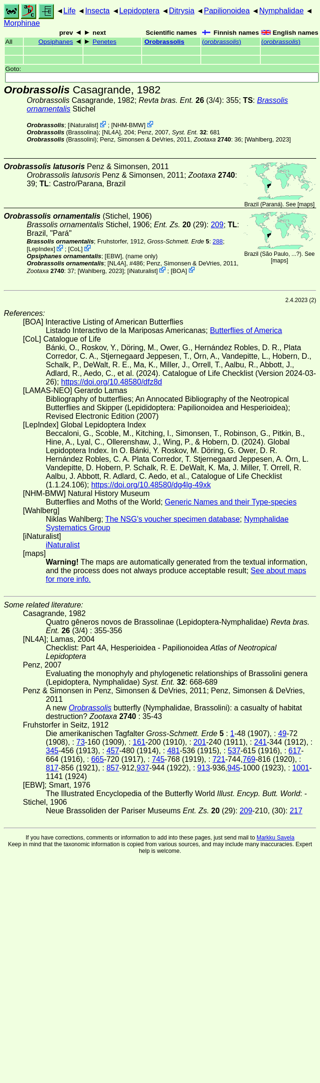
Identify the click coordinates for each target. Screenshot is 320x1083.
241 (260, 742)
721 (219, 759)
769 (249, 759)
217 (295, 811)
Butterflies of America (246, 330)
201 (200, 742)
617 (295, 751)
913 (203, 768)
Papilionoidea (226, 11)
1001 (301, 768)
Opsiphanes (55, 41)
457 (112, 751)
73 (80, 742)
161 (139, 742)
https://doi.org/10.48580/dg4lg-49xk (151, 485)
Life (69, 11)
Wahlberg (259, 139)
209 (217, 225)
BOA (178, 270)
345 (52, 751)
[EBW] (113, 256)
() (221, 41)
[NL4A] (111, 132)
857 (112, 768)
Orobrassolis (165, 41)
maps (306, 204)
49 (282, 733)
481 (173, 751)
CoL (75, 249)
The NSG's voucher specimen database (172, 519)
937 (142, 768)
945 (233, 768)
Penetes (104, 41)
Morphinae (22, 23)
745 (158, 759)
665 (97, 759)
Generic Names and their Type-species (231, 502)
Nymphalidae (281, 11)
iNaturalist (83, 125)
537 (234, 751)
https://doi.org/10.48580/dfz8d (111, 382)
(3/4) (180, 100)
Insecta (97, 11)
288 (218, 241)
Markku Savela (275, 837)
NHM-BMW (128, 125)
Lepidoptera (139, 11)
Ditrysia (181, 11)
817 (52, 768)
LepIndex (41, 249)
